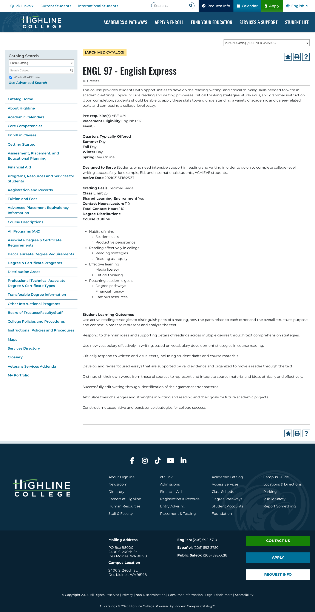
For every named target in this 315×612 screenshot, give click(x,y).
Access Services (225, 484)
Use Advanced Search (28, 83)
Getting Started (22, 144)
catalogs (110, 606)
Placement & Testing (178, 514)
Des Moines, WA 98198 (127, 556)
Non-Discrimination (150, 595)
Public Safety (274, 499)
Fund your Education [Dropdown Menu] (211, 22)
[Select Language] (299, 6)
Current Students (55, 6)
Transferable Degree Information (37, 295)
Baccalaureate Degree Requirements (41, 254)
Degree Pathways (227, 499)
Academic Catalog (227, 477)
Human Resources (124, 506)
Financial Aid (19, 167)
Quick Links (20, 6)
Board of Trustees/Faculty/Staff (35, 313)
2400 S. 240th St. (123, 552)
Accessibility (244, 595)
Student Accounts (227, 506)
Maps (12, 340)
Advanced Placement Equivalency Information (38, 210)
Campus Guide (276, 477)
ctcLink (166, 477)
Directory (116, 492)
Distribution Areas (24, 272)
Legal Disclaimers (218, 595)
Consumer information (185, 595)
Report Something (279, 506)
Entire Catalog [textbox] (19, 63)
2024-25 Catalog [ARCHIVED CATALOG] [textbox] (250, 43)
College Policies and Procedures (36, 321)
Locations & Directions (282, 484)
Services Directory (24, 348)
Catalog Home (20, 99)
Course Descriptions (25, 222)
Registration (170, 499)
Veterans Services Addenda (32, 366)
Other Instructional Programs (34, 304)
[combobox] (267, 42)
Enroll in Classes (22, 135)
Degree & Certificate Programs (35, 263)
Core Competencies (25, 126)
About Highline (21, 108)
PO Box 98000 (120, 548)
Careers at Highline (124, 499)
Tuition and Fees (22, 199)
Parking (270, 492)
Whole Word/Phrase (27, 77)
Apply (272, 6)
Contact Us (278, 541)
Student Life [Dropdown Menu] (297, 22)
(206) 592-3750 (206, 548)
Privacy (127, 595)
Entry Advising (172, 506)
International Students (98, 6)
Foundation (222, 514)
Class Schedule (225, 492)
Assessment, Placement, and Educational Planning (33, 155)
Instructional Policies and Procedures (41, 330)
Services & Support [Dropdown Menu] (258, 22)
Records (192, 499)
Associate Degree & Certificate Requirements (35, 242)
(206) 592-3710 (205, 540)
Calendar (247, 6)
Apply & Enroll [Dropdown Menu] (169, 22)
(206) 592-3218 (215, 555)
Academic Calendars (26, 117)
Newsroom (117, 484)
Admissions (170, 484)
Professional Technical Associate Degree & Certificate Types (36, 283)
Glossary (15, 357)
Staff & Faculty (120, 514)
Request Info (216, 6)
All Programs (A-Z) (24, 231)
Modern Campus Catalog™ (194, 606)
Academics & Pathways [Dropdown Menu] (125, 22)
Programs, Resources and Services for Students (41, 178)
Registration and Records (30, 190)
